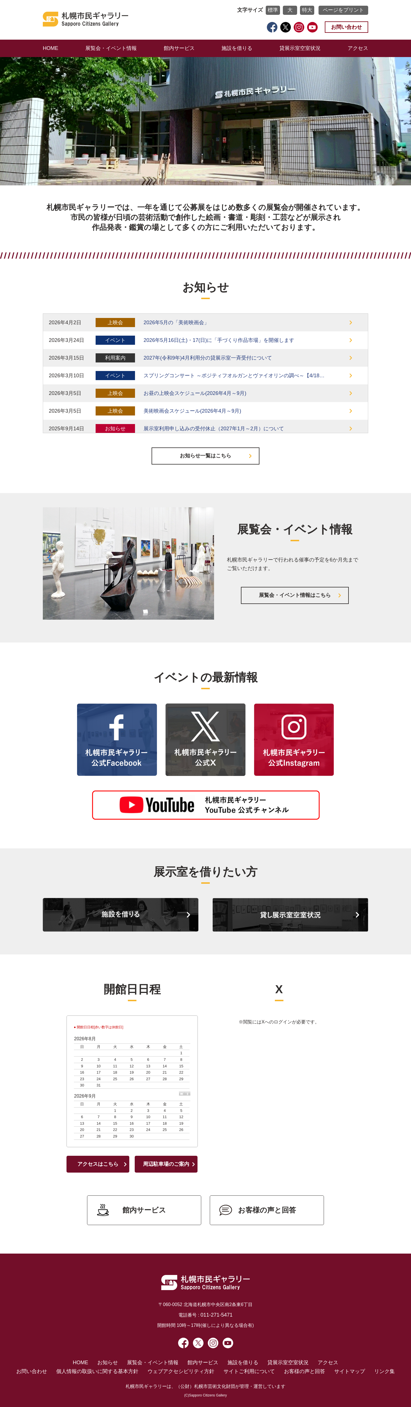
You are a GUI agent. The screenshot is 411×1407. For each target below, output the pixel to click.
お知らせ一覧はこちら (205, 456)
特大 (307, 10)
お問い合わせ (346, 27)
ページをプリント (343, 10)
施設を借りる (236, 48)
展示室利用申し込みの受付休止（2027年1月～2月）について (214, 428)
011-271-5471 (217, 1315)
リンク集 (384, 1371)
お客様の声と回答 (267, 1210)
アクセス (358, 48)
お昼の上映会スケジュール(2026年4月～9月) (195, 393)
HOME (50, 48)
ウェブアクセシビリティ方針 (181, 1371)
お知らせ (107, 1362)
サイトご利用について (249, 1371)
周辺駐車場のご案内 (166, 1164)
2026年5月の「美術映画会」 (176, 322)
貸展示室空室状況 (300, 48)
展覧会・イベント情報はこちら (295, 595)
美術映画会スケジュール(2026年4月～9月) (192, 411)
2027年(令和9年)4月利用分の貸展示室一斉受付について (208, 358)
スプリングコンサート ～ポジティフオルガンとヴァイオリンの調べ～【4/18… (234, 375)
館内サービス (179, 48)
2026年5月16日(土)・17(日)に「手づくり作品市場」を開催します (219, 340)
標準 (273, 10)
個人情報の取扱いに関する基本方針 (97, 1371)
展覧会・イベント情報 (111, 48)
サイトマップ (349, 1371)
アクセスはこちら (97, 1164)
